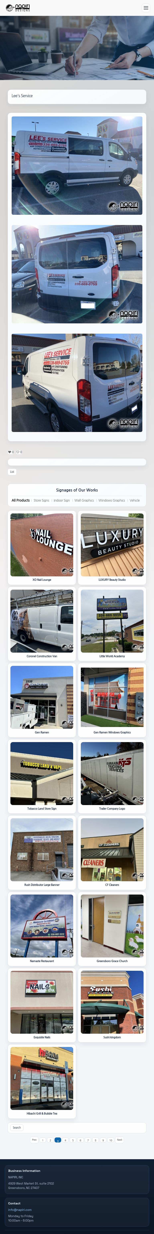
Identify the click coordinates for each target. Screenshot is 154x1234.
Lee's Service (22, 96)
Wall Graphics (84, 500)
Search (17, 1127)
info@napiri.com (20, 1210)
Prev (34, 1139)
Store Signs (41, 500)
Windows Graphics (111, 500)
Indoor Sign (62, 500)
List (12, 471)
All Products (20, 500)
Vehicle (135, 500)
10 (110, 1140)
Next (119, 1139)
